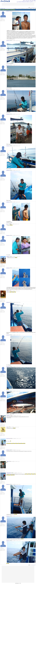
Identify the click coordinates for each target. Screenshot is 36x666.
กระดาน (27, 0)
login (17, 1)
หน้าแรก (24, 0)
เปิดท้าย (35, 0)
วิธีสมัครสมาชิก (24, 1)
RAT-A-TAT (8, 438)
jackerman (7, 40)
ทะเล (4, 8)
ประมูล (30, 0)
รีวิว (28, 0)
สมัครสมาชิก (20, 1)
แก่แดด (7, 461)
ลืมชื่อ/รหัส (27, 1)
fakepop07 (7, 256)
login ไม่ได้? (31, 1)
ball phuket (7, 415)
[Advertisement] (9, 574)
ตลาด (32, 0)
